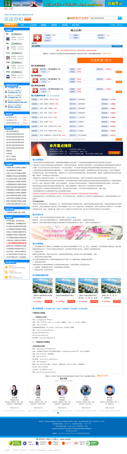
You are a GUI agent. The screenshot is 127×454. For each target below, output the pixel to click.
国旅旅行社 (16, 450)
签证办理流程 (32, 450)
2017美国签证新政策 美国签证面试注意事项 (17, 237)
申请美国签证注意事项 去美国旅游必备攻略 (17, 190)
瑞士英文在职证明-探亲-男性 (15, 137)
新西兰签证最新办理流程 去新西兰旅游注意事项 (17, 201)
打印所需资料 (117, 46)
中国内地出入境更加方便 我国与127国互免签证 (17, 240)
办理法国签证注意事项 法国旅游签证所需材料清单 (17, 192)
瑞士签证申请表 (11, 159)
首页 (22, 25)
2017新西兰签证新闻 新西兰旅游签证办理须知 (17, 226)
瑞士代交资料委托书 (12, 131)
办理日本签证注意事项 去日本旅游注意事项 (17, 198)
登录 (6, 8)
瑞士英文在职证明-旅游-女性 (15, 145)
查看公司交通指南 (71, 217)
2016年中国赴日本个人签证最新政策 (17, 257)
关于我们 (113, 25)
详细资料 (119, 72)
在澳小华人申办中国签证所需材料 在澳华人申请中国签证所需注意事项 (17, 173)
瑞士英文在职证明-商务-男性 (15, 142)
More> (27, 127)
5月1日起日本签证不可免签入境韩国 (17, 254)
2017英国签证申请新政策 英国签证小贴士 (17, 229)
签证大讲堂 (75, 25)
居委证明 (9, 151)
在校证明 (9, 153)
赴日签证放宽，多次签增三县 (15, 221)
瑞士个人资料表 (11, 156)
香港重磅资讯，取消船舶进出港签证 (17, 223)
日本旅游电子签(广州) (14, 89)
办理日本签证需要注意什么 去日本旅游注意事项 (17, 204)
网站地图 (50, 450)
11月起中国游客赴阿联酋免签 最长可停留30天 (17, 243)
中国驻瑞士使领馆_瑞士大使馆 (15, 212)
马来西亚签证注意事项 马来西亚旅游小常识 (17, 181)
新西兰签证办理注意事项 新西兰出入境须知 (17, 187)
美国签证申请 (57, 450)
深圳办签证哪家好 (41, 450)
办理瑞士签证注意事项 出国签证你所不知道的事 (17, 167)
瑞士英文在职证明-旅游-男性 (15, 148)
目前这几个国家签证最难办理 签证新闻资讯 (17, 232)
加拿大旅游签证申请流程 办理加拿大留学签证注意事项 (17, 195)
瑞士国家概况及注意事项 (14, 170)
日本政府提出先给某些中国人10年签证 (17, 248)
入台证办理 (32, 25)
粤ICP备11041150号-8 (71, 431)
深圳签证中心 (23, 450)
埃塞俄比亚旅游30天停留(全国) (17, 103)
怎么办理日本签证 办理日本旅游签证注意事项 (17, 179)
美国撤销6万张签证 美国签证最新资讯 (17, 235)
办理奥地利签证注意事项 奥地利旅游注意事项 (17, 184)
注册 (11, 8)
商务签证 (54, 25)
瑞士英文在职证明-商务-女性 (15, 139)
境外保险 (65, 25)
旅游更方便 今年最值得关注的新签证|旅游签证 (17, 246)
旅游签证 (43, 25)
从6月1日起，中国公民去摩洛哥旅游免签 (17, 251)
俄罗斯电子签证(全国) (14, 108)
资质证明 (119, 25)
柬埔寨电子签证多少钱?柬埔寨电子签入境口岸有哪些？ (17, 176)
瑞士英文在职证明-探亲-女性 (15, 134)
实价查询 (119, 139)
